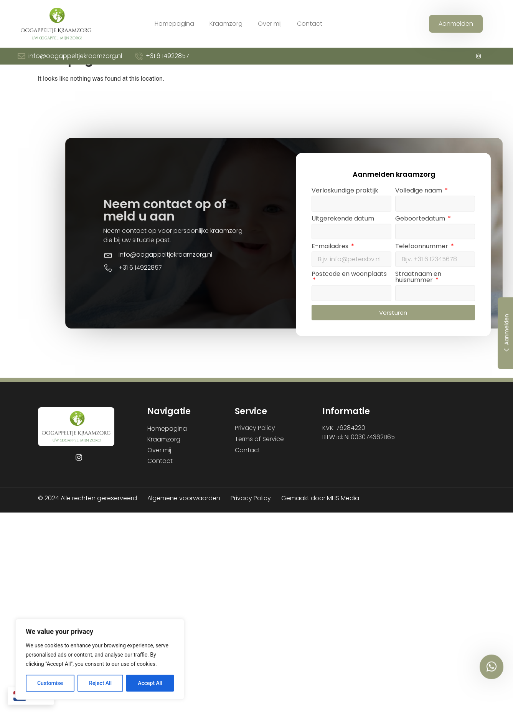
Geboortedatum (477, 260)
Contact (309, 23)
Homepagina (174, 23)
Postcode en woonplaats (405, 316)
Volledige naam (476, 233)
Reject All (100, 683)
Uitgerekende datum (399, 260)
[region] (99, 659)
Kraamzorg (225, 23)
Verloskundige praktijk (401, 233)
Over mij (270, 23)
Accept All (150, 683)
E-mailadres (387, 288)
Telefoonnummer (479, 288)
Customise (50, 683)
